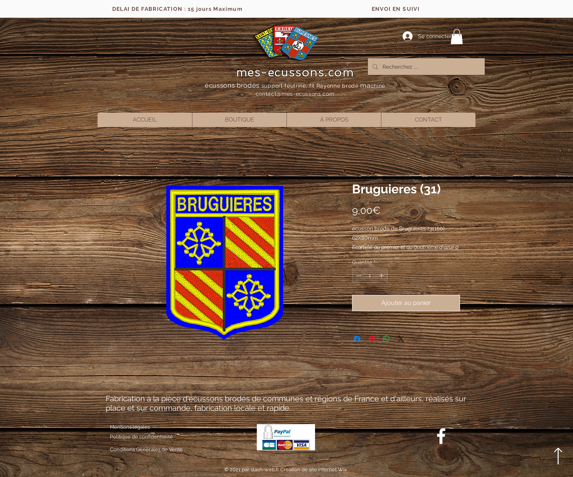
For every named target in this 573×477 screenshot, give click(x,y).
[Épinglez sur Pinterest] (371, 338)
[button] (456, 36)
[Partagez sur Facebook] (357, 338)
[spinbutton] (370, 275)
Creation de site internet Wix (313, 469)
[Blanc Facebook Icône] (441, 436)
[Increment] (382, 275)
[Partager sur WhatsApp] (386, 338)
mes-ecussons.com (295, 72)
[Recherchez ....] (426, 66)
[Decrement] (357, 275)
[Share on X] (401, 338)
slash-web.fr (265, 469)
